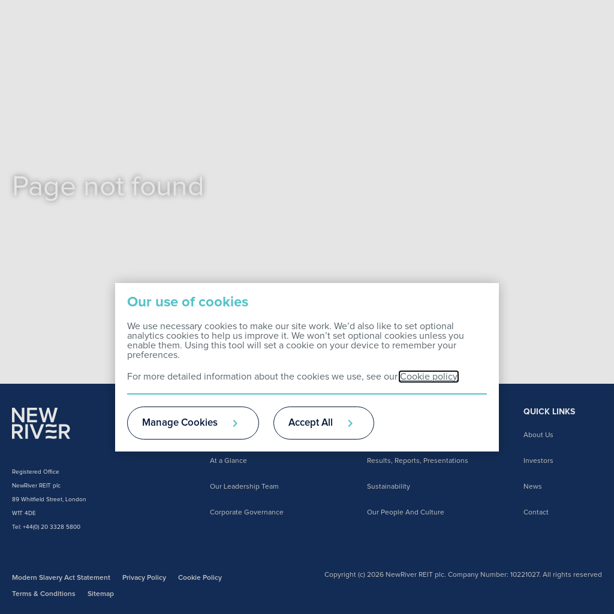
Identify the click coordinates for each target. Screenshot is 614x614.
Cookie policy (429, 376)
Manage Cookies (180, 423)
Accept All (310, 423)
